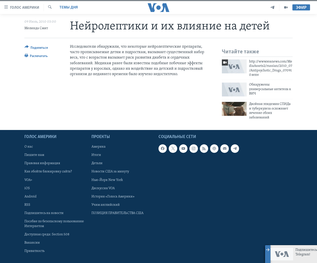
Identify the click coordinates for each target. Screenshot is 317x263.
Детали (97, 163)
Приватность (34, 251)
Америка (98, 146)
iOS (27, 188)
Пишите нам (34, 155)
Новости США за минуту (110, 171)
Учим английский (105, 205)
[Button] (36, 48)
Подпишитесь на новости (44, 213)
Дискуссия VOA (103, 188)
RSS (27, 205)
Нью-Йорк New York (107, 180)
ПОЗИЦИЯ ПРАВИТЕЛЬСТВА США (117, 213)
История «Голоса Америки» (113, 196)
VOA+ (28, 180)
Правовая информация (42, 163)
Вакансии (32, 242)
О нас (28, 146)
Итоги (96, 155)
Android (30, 196)
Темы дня (68, 7)
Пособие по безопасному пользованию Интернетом (54, 224)
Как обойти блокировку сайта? (48, 171)
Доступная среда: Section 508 (46, 234)
